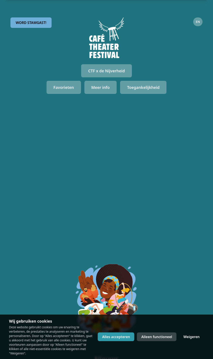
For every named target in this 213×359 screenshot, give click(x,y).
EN (198, 22)
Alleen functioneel (156, 336)
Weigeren (191, 336)
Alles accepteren (116, 336)
